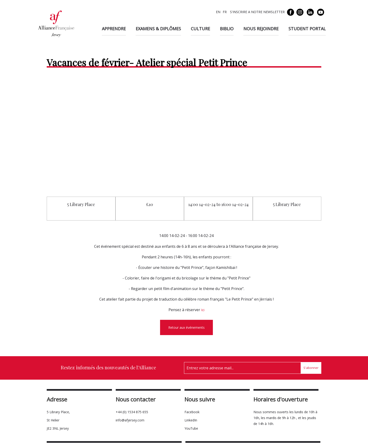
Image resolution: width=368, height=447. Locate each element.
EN (218, 12)
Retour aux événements (186, 327)
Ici (202, 310)
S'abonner (310, 368)
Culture (200, 28)
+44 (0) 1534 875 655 (132, 412)
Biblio (227, 28)
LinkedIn (190, 420)
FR (225, 12)
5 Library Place (81, 204)
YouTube (191, 428)
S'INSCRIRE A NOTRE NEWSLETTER (257, 12)
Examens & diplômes (158, 28)
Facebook (191, 412)
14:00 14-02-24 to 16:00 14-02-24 (218, 204)
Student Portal (307, 28)
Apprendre (114, 28)
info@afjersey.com (130, 420)
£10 (149, 204)
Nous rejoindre (261, 28)
